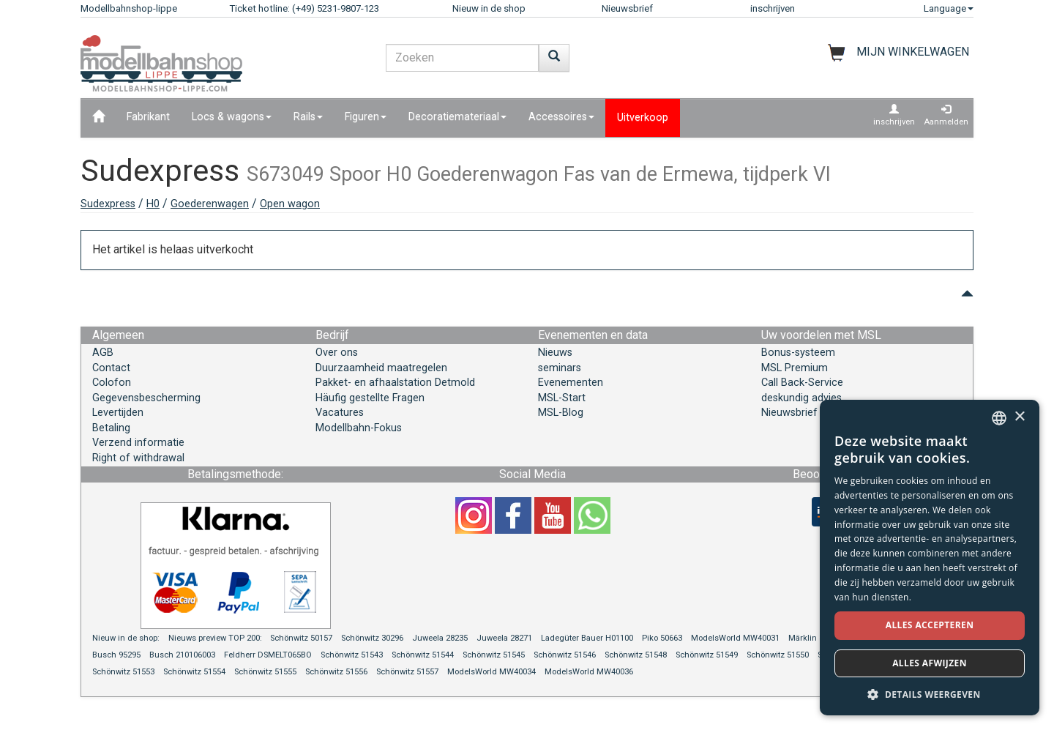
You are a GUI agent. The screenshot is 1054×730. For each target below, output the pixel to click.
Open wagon (290, 204)
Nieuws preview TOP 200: (216, 638)
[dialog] (929, 557)
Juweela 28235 (440, 638)
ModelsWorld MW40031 (735, 638)
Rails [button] (308, 117)
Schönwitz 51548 (636, 655)
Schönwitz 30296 (372, 638)
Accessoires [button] (561, 117)
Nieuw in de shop (489, 8)
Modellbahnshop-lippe (129, 8)
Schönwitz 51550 (778, 655)
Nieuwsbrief (627, 8)
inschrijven (772, 8)
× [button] (1019, 416)
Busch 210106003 (182, 655)
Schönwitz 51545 (494, 655)
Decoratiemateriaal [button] (457, 117)
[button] (929, 694)
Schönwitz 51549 (707, 655)
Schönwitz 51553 (123, 672)
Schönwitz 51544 (423, 655)
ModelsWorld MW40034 (491, 672)
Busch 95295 (116, 655)
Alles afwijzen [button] (929, 663)
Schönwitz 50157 (301, 638)
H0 (153, 204)
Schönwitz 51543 (352, 655)
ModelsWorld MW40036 (589, 672)
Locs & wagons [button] (232, 117)
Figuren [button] (365, 117)
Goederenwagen (210, 204)
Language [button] (948, 8)
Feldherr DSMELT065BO (268, 655)
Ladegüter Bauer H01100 (587, 638)
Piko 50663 (662, 638)
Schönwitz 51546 (565, 655)
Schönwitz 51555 (265, 672)
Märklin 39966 (814, 638)
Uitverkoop (642, 117)
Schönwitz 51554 (194, 672)
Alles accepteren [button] (930, 625)
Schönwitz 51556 (336, 672)
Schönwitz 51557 (407, 672)
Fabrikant (148, 117)
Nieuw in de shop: (126, 638)
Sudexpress (108, 204)
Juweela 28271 (504, 638)
